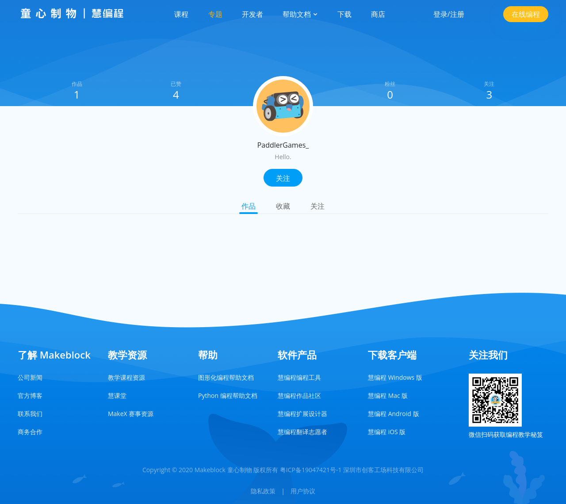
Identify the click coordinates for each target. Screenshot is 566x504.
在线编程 (526, 14)
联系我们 (30, 413)
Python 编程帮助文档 (227, 395)
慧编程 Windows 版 (395, 377)
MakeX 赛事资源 (130, 413)
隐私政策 (263, 491)
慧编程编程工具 (299, 377)
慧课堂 (117, 395)
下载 (344, 14)
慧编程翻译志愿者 (302, 432)
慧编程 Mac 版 (388, 395)
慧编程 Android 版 (393, 413)
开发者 (252, 14)
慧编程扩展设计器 (302, 413)
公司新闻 (30, 377)
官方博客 (30, 395)
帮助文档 (300, 14)
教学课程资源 (126, 377)
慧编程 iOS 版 (386, 432)
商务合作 (30, 432)
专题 (215, 14)
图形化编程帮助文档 (226, 377)
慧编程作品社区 (299, 395)
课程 (181, 14)
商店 (378, 14)
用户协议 (303, 491)
